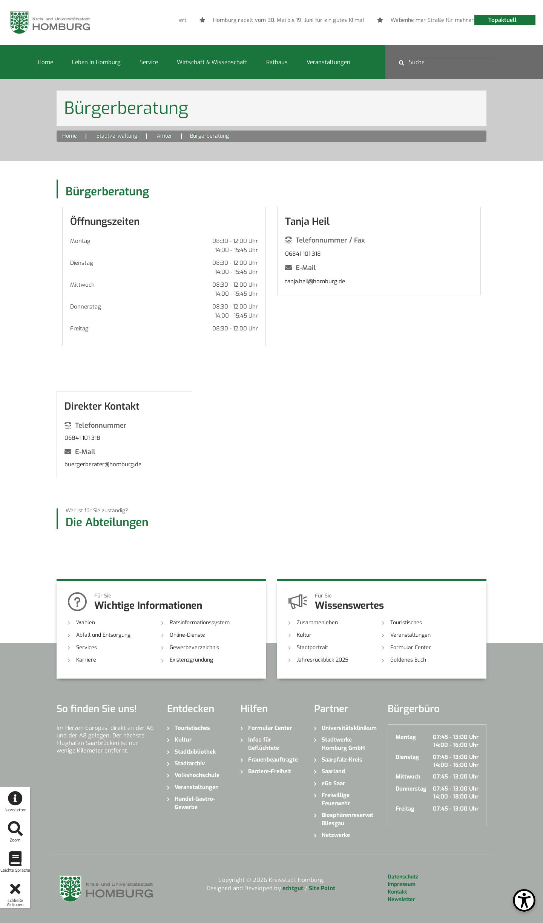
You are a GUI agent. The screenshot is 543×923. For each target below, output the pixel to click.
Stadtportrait (312, 647)
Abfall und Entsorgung (103, 635)
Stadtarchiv (190, 763)
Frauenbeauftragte (273, 759)
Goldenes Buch (408, 659)
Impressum (402, 884)
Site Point (322, 888)
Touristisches (406, 622)
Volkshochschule (197, 775)
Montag (80, 241)
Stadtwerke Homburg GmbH (343, 743)
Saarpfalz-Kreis (342, 759)
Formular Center (410, 647)
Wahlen (85, 622)
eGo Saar (333, 783)
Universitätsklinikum (349, 728)
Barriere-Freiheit (269, 771)
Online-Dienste (187, 635)
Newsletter (401, 899)
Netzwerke (336, 835)
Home (45, 62)
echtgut (292, 888)
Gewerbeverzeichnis (194, 647)
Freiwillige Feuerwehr (336, 799)
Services (86, 647)
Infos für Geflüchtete (263, 743)
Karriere (86, 659)
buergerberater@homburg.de (102, 464)
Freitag (79, 328)
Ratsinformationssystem (200, 622)
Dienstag (81, 263)
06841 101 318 (303, 254)
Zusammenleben (317, 622)
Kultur (304, 635)
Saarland (333, 771)
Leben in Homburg (96, 62)
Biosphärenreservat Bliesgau (347, 819)
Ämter (164, 136)
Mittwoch (82, 285)
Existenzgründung (191, 659)
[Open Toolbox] (524, 900)
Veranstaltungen (328, 62)
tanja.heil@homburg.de (315, 281)
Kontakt (397, 891)
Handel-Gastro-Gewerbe (195, 803)
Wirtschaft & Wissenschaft (212, 62)
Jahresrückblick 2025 (322, 659)
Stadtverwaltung (117, 136)
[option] (335, 20)
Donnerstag (85, 306)
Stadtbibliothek (195, 752)
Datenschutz (403, 876)
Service (149, 62)
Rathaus (277, 62)
